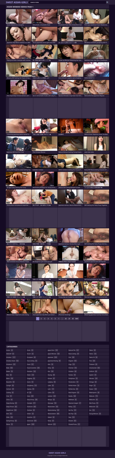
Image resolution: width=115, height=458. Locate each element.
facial (30, 364)
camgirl (10, 385)
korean (51, 378)
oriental (73, 368)
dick (9, 413)
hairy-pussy (32, 399)
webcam (93, 396)
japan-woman (54, 354)
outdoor (73, 371)
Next (76, 318)
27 (69, 318)
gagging (31, 378)
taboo (92, 350)
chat (9, 396)
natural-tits (74, 350)
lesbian (52, 396)
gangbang (32, 385)
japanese (52, 357)
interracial (32, 421)
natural (52, 424)
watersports (94, 392)
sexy (72, 417)
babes (9, 371)
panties (72, 375)
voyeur (93, 389)
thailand (93, 364)
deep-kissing (11, 403)
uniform (93, 371)
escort (30, 354)
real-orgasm (74, 392)
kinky (51, 368)
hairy (30, 396)
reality (72, 396)
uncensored (94, 368)
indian (30, 413)
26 (65, 318)
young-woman (95, 413)
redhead (73, 399)
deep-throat (11, 406)
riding (72, 406)
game (30, 382)
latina (51, 392)
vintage (93, 382)
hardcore (31, 406)
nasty (51, 421)
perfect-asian (74, 385)
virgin (92, 385)
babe (9, 368)
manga (51, 399)
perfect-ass (73, 389)
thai (92, 361)
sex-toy (73, 410)
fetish (30, 375)
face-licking (32, 361)
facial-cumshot (33, 368)
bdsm (9, 378)
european (31, 357)
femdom (31, 371)
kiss (51, 371)
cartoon (10, 389)
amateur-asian (12, 361)
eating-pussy (11, 421)
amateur (11, 357)
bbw (9, 375)
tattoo (93, 354)
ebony (9, 424)
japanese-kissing (54, 361)
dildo (9, 417)
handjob (31, 403)
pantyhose (73, 378)
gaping (30, 389)
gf (29, 392)
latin (51, 389)
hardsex (31, 410)
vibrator (93, 378)
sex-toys (73, 413)
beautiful (10, 382)
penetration (74, 382)
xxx (92, 410)
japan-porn (53, 350)
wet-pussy (93, 403)
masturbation (53, 413)
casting (10, 392)
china (9, 399)
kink (50, 364)
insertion (31, 417)
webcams (93, 399)
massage (52, 403)
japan (31, 424)
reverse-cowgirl (75, 403)
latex (51, 385)
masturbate (53, 406)
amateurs (11, 364)
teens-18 (93, 357)
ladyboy (52, 382)
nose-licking (74, 354)
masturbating (53, 410)
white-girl (93, 406)
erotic (30, 350)
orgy (72, 364)
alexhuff (10, 354)
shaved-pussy (74, 424)
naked (51, 417)
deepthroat (11, 410)
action (9, 350)
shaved (72, 421)
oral (72, 357)
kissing (51, 375)
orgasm (73, 361)
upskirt (93, 375)
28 (72, 318)
